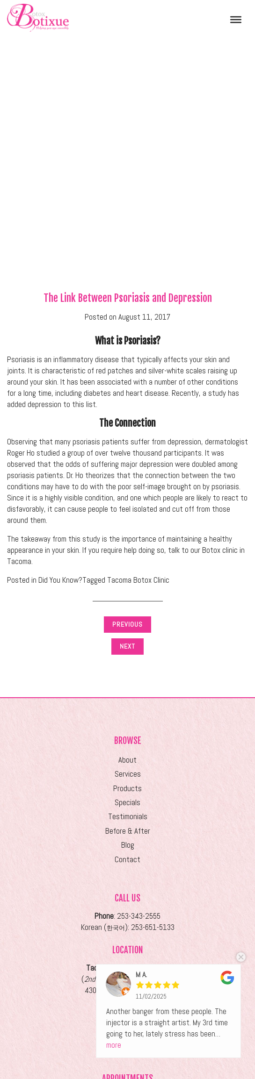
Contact (127, 860)
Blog (127, 845)
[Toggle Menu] (235, 19)
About (127, 760)
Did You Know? (60, 580)
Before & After (127, 831)
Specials (127, 802)
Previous (127, 624)
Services (128, 774)
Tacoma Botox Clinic (138, 580)
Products (127, 788)
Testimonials (127, 817)
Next (127, 646)
